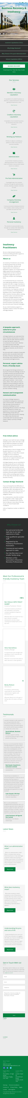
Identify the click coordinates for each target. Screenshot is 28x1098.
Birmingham (12, 1089)
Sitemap (5, 1085)
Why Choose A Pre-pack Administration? (14, 53)
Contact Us (6, 1087)
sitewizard (12, 1093)
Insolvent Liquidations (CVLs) (14, 42)
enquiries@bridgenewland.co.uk (11, 1065)
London (5, 1089)
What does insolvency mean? (12, 888)
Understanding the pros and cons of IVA (12, 929)
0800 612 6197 (9, 973)
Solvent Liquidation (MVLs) (14, 59)
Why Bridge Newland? (14, 48)
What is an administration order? (13, 847)
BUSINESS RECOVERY (14, 66)
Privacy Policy (13, 1087)
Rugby (20, 1087)
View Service (14, 105)
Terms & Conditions (14, 1085)
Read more (10, 869)
